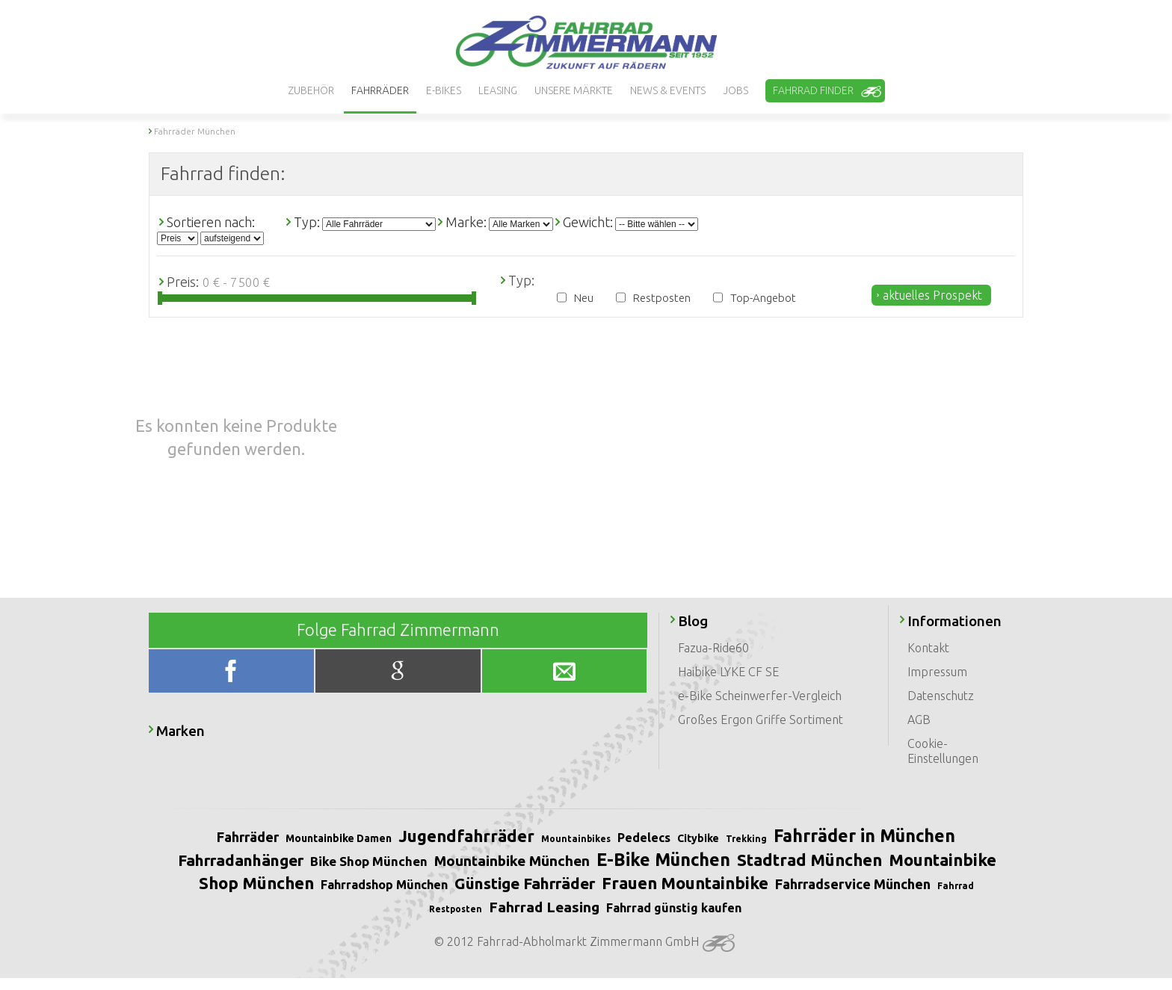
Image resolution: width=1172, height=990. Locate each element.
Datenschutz (940, 695)
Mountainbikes (576, 839)
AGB (919, 719)
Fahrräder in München (864, 835)
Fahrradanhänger (240, 860)
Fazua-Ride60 (713, 648)
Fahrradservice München (853, 883)
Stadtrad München (809, 859)
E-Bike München (663, 859)
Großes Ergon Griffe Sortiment (760, 719)
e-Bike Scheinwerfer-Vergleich (760, 695)
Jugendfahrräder (466, 835)
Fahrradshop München (384, 884)
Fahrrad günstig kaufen (673, 908)
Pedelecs (643, 837)
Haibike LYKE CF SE (728, 671)
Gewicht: (588, 221)
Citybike (698, 838)
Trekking (746, 839)
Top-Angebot (763, 297)
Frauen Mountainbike (685, 882)
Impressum (937, 671)
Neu (583, 297)
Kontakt (928, 648)
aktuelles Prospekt (932, 295)
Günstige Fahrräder (524, 883)
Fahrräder (248, 836)
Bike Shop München (369, 861)
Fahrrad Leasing (544, 907)
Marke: (466, 221)
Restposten (662, 297)
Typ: (307, 221)
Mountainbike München (512, 861)
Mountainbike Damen (339, 838)
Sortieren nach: (211, 221)
